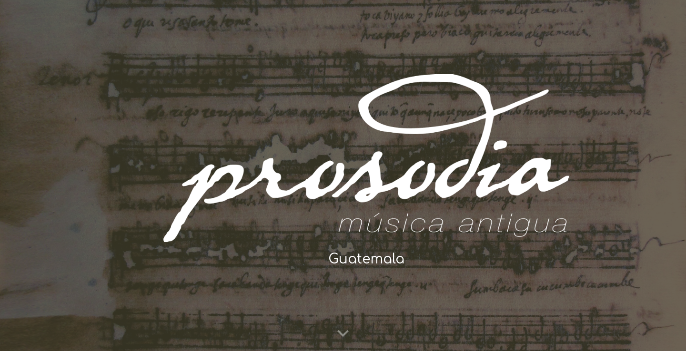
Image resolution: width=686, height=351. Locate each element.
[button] (343, 333)
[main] (366, 259)
